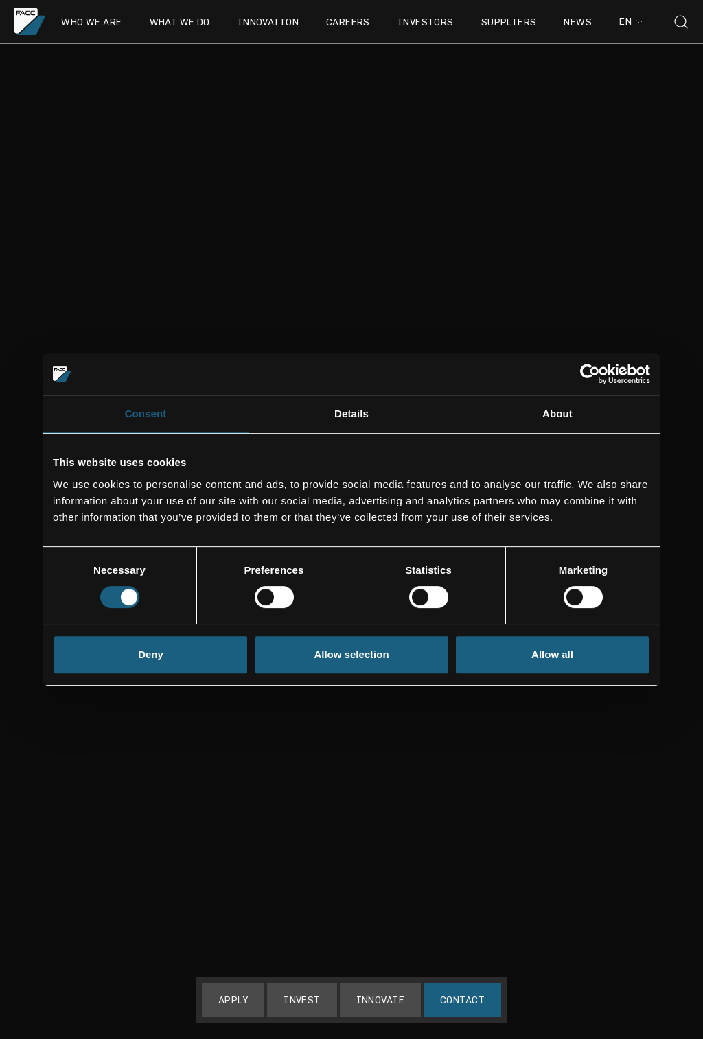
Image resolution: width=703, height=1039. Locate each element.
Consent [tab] (146, 413)
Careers (348, 21)
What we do (180, 21)
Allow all (552, 654)
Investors (425, 21)
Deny (150, 654)
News (578, 21)
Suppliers (509, 21)
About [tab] (557, 413)
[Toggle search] (681, 22)
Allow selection (351, 654)
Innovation (268, 21)
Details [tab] (351, 413)
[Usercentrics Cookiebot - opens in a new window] (590, 374)
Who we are (91, 21)
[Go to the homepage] (30, 21)
